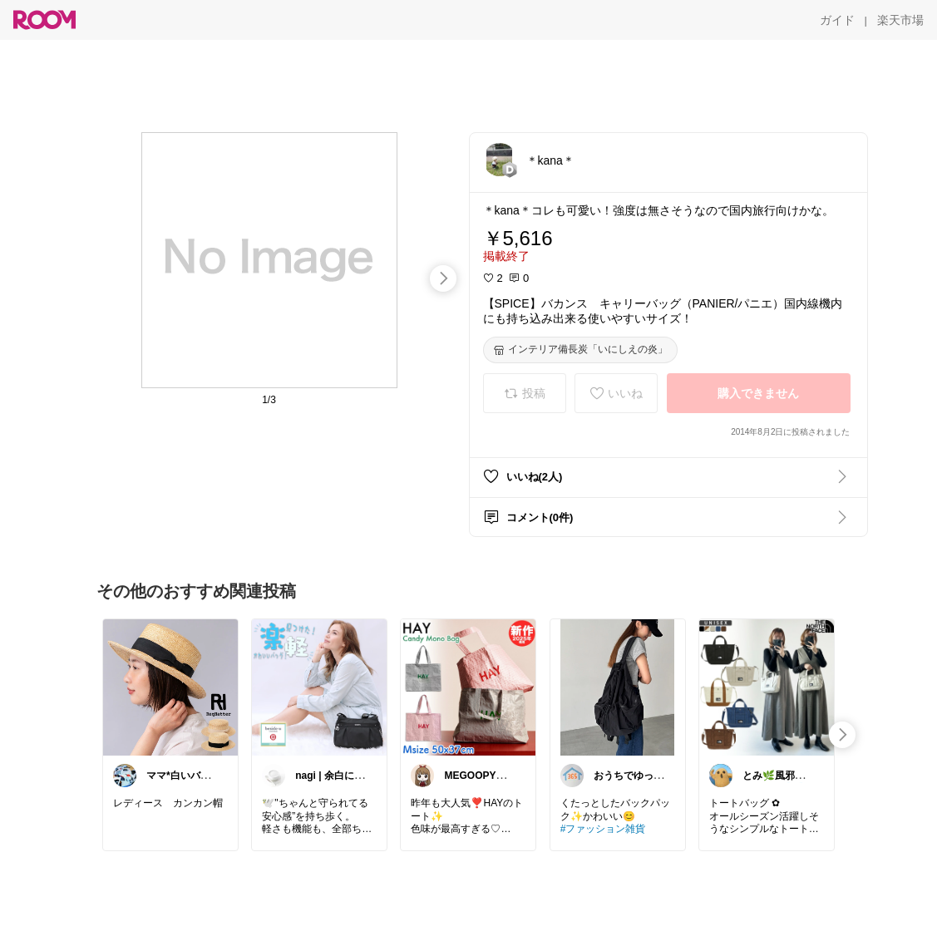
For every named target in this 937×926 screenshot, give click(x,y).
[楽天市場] (900, 19)
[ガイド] (837, 19)
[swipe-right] (443, 278)
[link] (170, 686)
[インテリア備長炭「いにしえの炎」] (580, 350)
